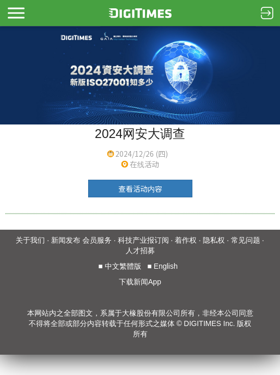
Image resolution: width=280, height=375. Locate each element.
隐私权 (214, 240)
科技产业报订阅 (143, 240)
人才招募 (140, 250)
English (166, 266)
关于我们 (30, 240)
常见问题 (245, 240)
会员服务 (97, 240)
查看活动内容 (140, 188)
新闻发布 (65, 240)
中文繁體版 (123, 266)
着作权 (186, 240)
